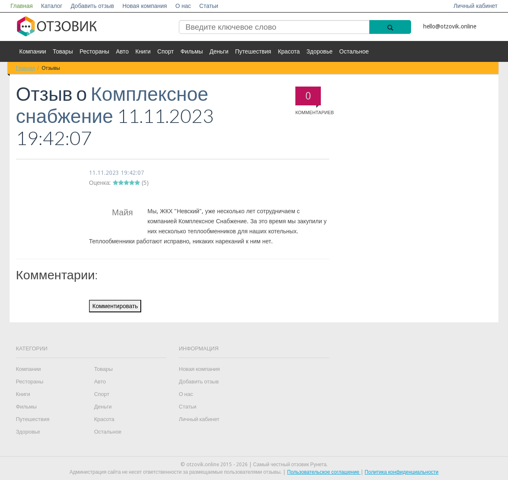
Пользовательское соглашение (324, 472)
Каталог (51, 6)
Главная (21, 6)
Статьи (208, 6)
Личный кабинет (476, 6)
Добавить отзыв (92, 6)
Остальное (354, 51)
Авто (122, 51)
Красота (289, 51)
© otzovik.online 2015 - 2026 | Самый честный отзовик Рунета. (254, 464)
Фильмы (191, 51)
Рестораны (94, 51)
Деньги (219, 51)
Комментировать (115, 306)
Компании (32, 51)
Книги (143, 51)
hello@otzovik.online (449, 26)
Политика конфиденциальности (402, 472)
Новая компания (144, 6)
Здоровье (320, 51)
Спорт (165, 51)
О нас (183, 6)
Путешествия (253, 51)
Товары (63, 51)
